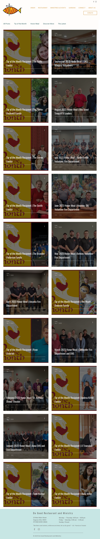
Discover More (48, 24)
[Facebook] (94, 2)
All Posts (6, 24)
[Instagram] (96, 2)
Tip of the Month (20, 24)
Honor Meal (34, 24)
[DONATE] (90, 13)
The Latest (62, 24)
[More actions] (45, 34)
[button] (72, 8)
